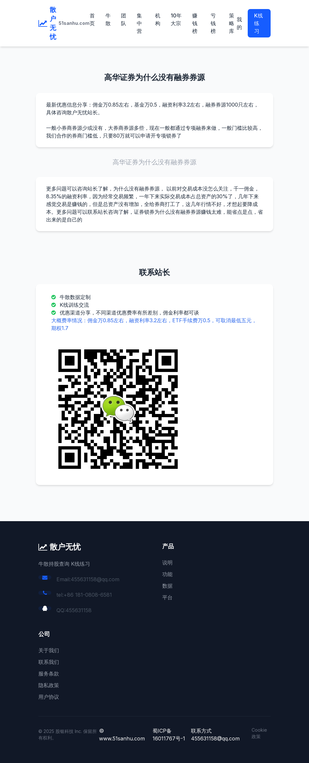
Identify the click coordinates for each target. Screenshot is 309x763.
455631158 (78, 610)
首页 (92, 19)
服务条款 (48, 673)
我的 (239, 23)
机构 (157, 19)
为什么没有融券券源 (136, 188)
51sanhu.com (74, 23)
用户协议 (48, 697)
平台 (167, 597)
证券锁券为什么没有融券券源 (167, 212)
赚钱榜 (194, 23)
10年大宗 (176, 19)
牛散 (108, 19)
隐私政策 (48, 685)
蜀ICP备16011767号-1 (169, 734)
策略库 (231, 23)
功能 (167, 574)
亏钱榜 (213, 23)
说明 (167, 562)
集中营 (139, 23)
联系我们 (48, 662)
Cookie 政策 (259, 733)
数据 (167, 586)
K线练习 (258, 23)
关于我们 (48, 650)
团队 (123, 19)
